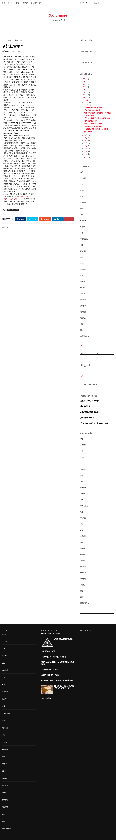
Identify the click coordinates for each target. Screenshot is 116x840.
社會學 (16, 40)
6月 (86, 140)
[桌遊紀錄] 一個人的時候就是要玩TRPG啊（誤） (64, 687)
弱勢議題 (83, 251)
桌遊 (81, 257)
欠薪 (81, 196)
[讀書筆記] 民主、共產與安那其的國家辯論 (57, 680)
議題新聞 (83, 318)
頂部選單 (25, 3)
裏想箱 (82, 294)
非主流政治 (84, 239)
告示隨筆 (83, 221)
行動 (81, 215)
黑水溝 (82, 281)
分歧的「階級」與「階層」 (93, 124)
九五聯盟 (83, 178)
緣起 (3, 3)
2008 (85, 97)
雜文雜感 (83, 312)
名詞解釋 (10, 40)
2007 (85, 157)
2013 (85, 87)
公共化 (82, 190)
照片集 (82, 288)
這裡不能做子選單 (36, 3)
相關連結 (17, 3)
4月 (86, 146)
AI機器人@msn (90, 115)
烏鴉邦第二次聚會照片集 (93, 126)
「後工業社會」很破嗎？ (93, 110)
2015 (85, 81)
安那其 (82, 208)
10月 (86, 105)
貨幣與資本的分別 (90, 121)
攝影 (81, 324)
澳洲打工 (83, 306)
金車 (81, 233)
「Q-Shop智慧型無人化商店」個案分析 (95, 423)
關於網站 (10, 3)
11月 (86, 102)
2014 (85, 84)
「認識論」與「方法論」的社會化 (96, 129)
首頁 (81, 345)
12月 (86, 100)
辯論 (81, 330)
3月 (86, 149)
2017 (85, 79)
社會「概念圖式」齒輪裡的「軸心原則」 (98, 113)
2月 (86, 151)
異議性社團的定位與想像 (93, 107)
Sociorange (58, 15)
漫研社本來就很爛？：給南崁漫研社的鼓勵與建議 (57, 663)
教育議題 (83, 269)
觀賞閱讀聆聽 (84, 336)
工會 (81, 184)
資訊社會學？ (89, 132)
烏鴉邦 (82, 263)
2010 (85, 92)
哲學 (81, 245)
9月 (86, 135)
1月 (86, 154)
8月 (86, 138)
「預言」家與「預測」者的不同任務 (97, 118)
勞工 (81, 275)
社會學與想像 (85, 406)
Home (4, 40)
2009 (85, 95)
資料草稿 (83, 300)
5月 (86, 143)
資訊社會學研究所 (12, 199)
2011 (85, 89)
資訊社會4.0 (25, 196)
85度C (82, 172)
